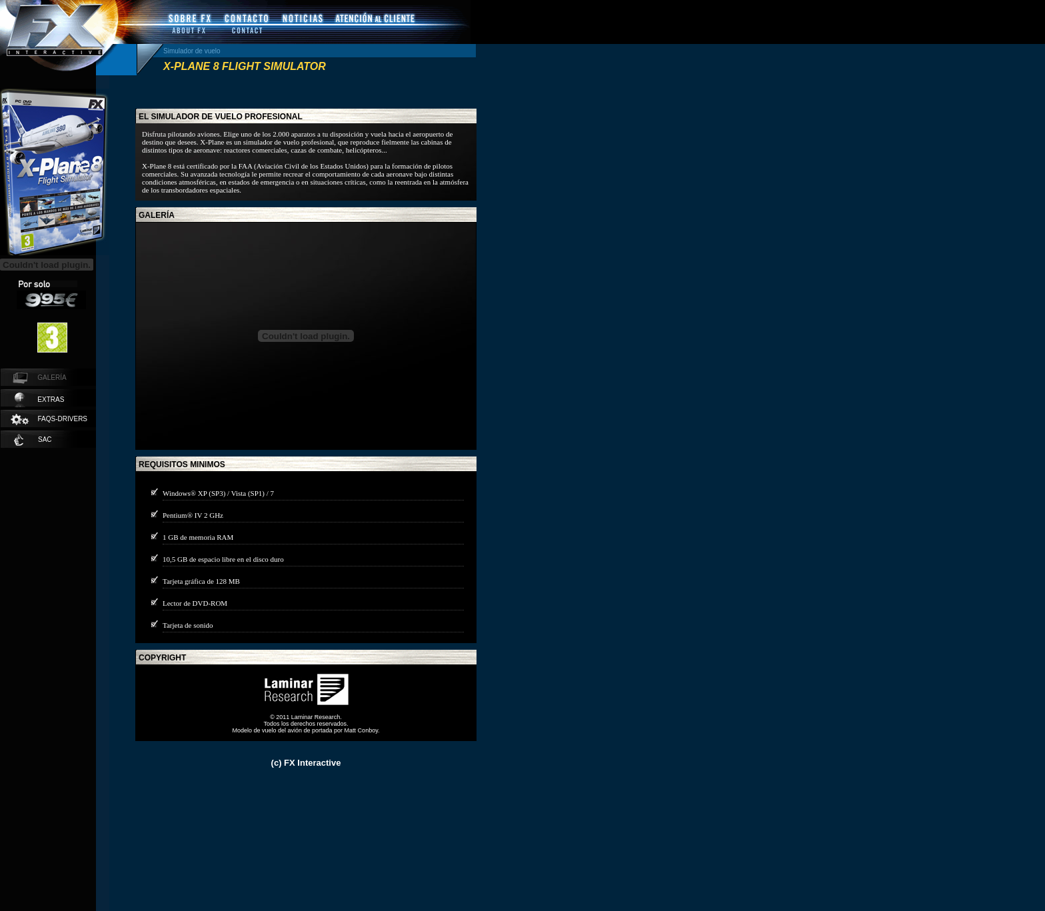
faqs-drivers (48, 419)
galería (157, 215)
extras (39, 400)
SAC (33, 440)
